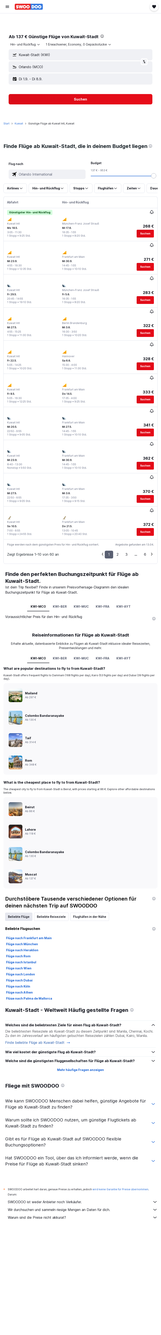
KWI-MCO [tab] (38, 606)
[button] (7, 6)
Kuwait (19, 123)
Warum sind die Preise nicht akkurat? (83, 1217)
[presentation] (102, 36)
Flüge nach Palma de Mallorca (29, 998)
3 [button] (126, 554)
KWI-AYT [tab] (123, 606)
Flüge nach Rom (18, 956)
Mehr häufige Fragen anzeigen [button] (80, 1070)
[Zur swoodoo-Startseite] (29, 7)
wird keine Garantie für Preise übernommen (120, 1189)
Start (6, 123)
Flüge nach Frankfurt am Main (29, 938)
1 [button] (109, 554)
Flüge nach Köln (18, 986)
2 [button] (118, 554)
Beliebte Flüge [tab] (19, 916)
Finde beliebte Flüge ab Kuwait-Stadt (37, 1043)
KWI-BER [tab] (60, 606)
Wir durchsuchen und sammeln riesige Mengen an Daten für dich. (83, 1209)
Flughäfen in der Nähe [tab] (89, 916)
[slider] (153, 175)
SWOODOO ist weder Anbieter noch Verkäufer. (83, 1201)
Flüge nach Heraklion (22, 950)
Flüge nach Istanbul (21, 962)
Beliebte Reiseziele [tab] (51, 916)
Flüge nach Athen (19, 992)
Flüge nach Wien (18, 968)
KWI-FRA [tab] (102, 606)
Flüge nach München (22, 944)
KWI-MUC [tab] (81, 606)
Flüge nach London (20, 974)
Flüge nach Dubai (19, 980)
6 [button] (145, 554)
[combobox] (25, 44)
